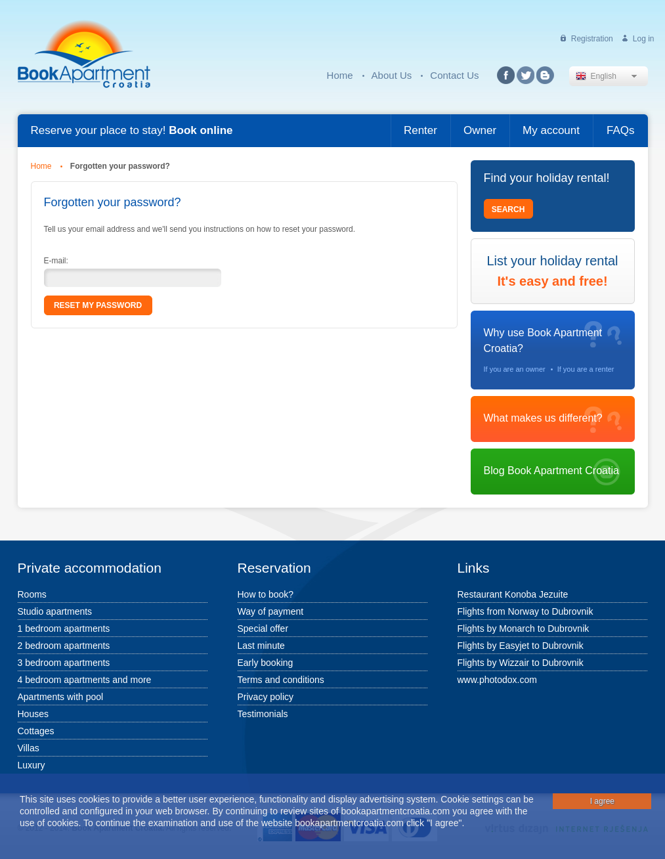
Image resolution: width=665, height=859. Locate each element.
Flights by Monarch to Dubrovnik (524, 628)
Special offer (263, 628)
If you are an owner (515, 369)
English (596, 76)
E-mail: (56, 260)
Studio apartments (55, 611)
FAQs (621, 130)
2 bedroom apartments (64, 645)
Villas (28, 748)
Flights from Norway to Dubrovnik (525, 611)
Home (340, 75)
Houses (33, 714)
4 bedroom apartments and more (85, 679)
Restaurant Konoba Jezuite (513, 594)
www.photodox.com (497, 679)
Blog (545, 75)
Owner (479, 130)
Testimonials (263, 714)
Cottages (36, 731)
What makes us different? (543, 418)
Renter (420, 130)
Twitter (525, 75)
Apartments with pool (61, 697)
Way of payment (271, 611)
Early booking (265, 662)
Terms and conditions (281, 679)
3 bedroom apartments (64, 662)
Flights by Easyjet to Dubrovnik (521, 645)
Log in (643, 38)
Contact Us (454, 75)
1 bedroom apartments (64, 628)
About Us (392, 75)
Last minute (261, 645)
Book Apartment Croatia (84, 54)
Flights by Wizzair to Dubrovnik (521, 662)
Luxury (31, 765)
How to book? (266, 594)
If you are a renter (585, 369)
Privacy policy (266, 697)
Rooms (32, 594)
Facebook (506, 75)
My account (551, 130)
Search (508, 209)
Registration (592, 38)
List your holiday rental (553, 271)
